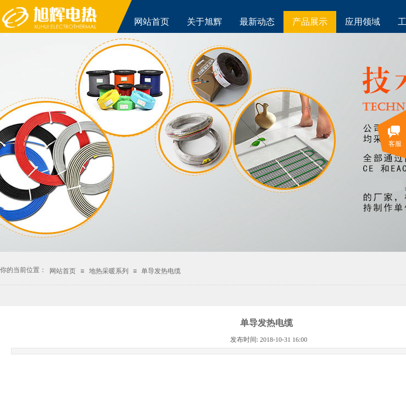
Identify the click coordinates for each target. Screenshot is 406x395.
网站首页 (151, 21)
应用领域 (362, 21)
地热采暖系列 (109, 271)
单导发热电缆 (161, 271)
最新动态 (257, 21)
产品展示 (309, 21)
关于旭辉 (204, 21)
